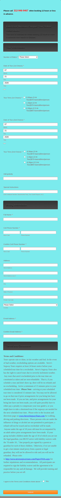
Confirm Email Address (13, 332)
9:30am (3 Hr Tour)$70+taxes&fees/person (37, 98)
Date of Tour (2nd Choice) (14, 120)
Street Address (8, 268)
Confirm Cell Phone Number (15, 244)
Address (7, 261)
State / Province (8, 292)
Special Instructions (11, 187)
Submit (30, 492)
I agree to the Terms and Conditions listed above (23, 482)
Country (6, 308)
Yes (47, 481)
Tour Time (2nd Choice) (13, 152)
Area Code (7, 235)
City (5, 284)
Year (5, 86)
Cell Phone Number (12, 228)
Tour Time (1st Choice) (13, 98)
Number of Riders (11, 57)
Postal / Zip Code (9, 300)
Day (5, 79)
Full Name (8, 215)
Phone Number (25, 235)
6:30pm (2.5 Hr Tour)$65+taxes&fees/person (37, 109)
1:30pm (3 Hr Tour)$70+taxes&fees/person (37, 104)
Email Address (10, 319)
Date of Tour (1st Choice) (14, 66)
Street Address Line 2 (10, 276)
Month (5, 73)
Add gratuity (8, 174)
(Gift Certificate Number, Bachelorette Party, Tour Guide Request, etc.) (24, 194)
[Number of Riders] (28, 57)
